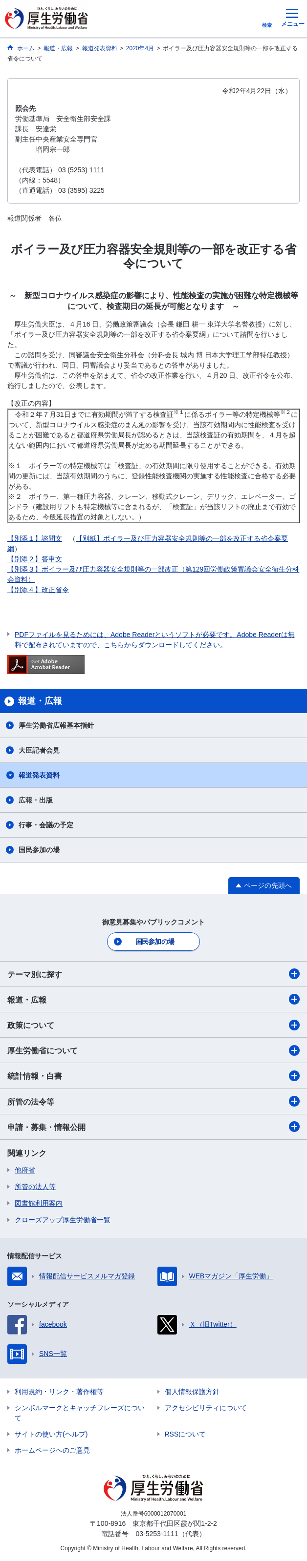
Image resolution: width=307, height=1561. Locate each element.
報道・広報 (153, 999)
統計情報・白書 (153, 1075)
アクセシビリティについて (206, 1408)
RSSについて (185, 1434)
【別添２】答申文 (34, 559)
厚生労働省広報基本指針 (56, 725)
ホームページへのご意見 (52, 1450)
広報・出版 (36, 800)
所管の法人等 (35, 1187)
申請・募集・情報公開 (153, 1126)
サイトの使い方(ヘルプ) (51, 1434)
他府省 (25, 1170)
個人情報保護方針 (192, 1392)
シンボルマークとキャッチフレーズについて (80, 1413)
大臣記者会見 (39, 750)
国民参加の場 (39, 850)
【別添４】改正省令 (38, 590)
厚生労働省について (153, 1050)
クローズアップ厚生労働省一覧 (62, 1220)
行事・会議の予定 (46, 825)
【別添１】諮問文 (34, 538)
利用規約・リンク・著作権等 (59, 1392)
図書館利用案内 (39, 1203)
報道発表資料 (39, 775)
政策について (153, 1025)
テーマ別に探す (153, 973)
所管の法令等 (153, 1101)
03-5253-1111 (156, 1534)
